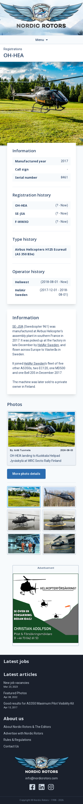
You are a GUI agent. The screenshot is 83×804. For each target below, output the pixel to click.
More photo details (26, 473)
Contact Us (11, 746)
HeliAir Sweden (48, 345)
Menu (41, 40)
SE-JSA (17, 326)
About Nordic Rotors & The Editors (27, 727)
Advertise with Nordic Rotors (23, 733)
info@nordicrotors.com (41, 778)
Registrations (13, 49)
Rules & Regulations (17, 740)
